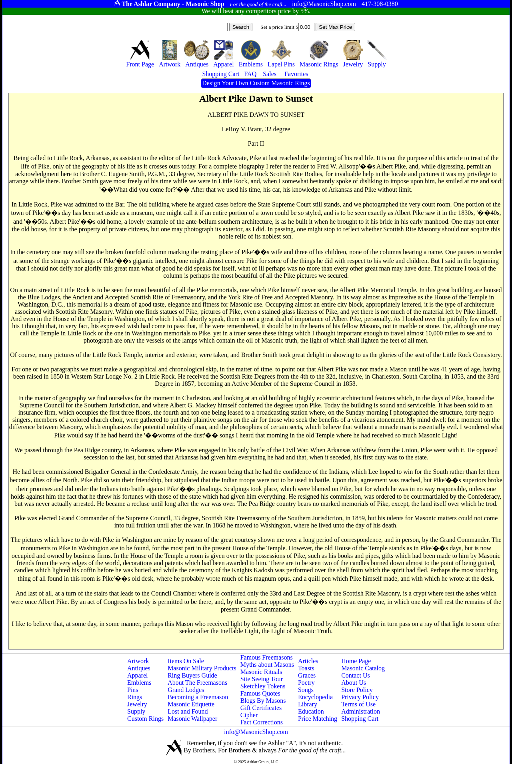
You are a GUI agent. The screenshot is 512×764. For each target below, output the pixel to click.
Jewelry (137, 704)
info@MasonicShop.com (256, 731)
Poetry (306, 682)
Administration (360, 711)
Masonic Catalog (363, 668)
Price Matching (317, 718)
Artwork (138, 661)
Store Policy (357, 689)
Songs (306, 689)
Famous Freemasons (266, 657)
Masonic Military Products (202, 668)
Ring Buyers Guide (192, 675)
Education (311, 711)
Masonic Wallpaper (192, 718)
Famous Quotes (260, 693)
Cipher (249, 715)
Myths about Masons (267, 664)
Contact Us (355, 675)
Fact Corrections (261, 722)
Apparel (137, 675)
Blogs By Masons (263, 700)
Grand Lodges (186, 689)
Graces (307, 675)
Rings (134, 697)
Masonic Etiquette (191, 704)
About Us (353, 682)
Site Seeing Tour (261, 679)
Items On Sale (186, 661)
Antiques (138, 668)
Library (307, 704)
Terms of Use (358, 704)
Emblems (139, 682)
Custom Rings (145, 718)
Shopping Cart (359, 718)
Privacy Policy (360, 697)
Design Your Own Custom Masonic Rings (256, 83)
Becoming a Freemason (198, 697)
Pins (132, 689)
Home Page (356, 661)
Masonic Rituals (261, 671)
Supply (136, 711)
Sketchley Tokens (263, 686)
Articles (308, 661)
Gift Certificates (261, 707)
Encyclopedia (315, 697)
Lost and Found (188, 711)
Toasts (306, 668)
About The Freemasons (197, 682)
